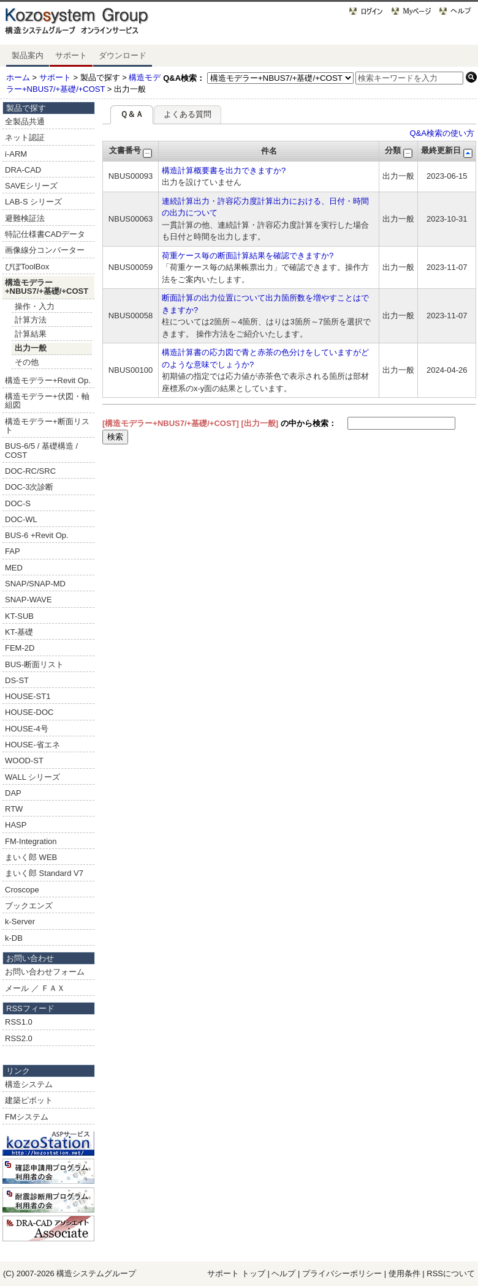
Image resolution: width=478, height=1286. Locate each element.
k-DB (14, 938)
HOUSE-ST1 (27, 696)
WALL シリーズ (32, 777)
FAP (12, 551)
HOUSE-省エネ (32, 744)
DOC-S (18, 503)
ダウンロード (122, 55)
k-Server (20, 921)
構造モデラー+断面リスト (47, 426)
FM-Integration (31, 841)
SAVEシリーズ (31, 185)
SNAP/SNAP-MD (35, 583)
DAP (13, 793)
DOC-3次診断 (29, 487)
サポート (71, 55)
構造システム (29, 1084)
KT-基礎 (19, 632)
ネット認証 (25, 137)
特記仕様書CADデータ (45, 234)
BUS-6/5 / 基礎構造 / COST (41, 450)
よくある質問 (187, 114)
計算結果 (31, 333)
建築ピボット (29, 1100)
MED (14, 567)
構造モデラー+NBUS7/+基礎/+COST (46, 287)
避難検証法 (25, 218)
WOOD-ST (24, 760)
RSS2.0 (18, 1038)
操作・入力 (35, 306)
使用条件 (404, 1273)
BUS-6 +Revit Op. (37, 535)
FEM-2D (19, 647)
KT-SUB (19, 616)
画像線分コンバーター (45, 250)
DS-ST (17, 680)
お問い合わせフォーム (45, 971)
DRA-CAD (23, 169)
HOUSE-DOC (29, 712)
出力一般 (31, 348)
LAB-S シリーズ (33, 201)
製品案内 (28, 55)
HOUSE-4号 (26, 728)
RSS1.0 (18, 1021)
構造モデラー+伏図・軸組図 (47, 400)
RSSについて (451, 1273)
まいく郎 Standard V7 (44, 873)
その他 (27, 362)
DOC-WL (21, 519)
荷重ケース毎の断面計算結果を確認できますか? (247, 255)
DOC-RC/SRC (30, 471)
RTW (14, 808)
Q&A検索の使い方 (442, 133)
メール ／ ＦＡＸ (35, 988)
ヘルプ (283, 1273)
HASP (15, 824)
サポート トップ (236, 1273)
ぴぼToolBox (27, 266)
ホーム (18, 77)
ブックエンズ (29, 905)
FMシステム (26, 1116)
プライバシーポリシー (343, 1273)
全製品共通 (25, 121)
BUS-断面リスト (34, 664)
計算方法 (31, 319)
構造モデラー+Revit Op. (48, 380)
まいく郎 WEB (31, 857)
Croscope (22, 889)
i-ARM (16, 154)
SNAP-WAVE (28, 599)
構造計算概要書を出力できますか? (224, 170)
